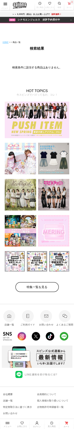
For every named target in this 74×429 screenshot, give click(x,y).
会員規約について (46, 394)
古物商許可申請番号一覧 (50, 407)
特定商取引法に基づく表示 (17, 407)
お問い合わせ (10, 413)
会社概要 (8, 394)
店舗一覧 (8, 400)
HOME (5, 42)
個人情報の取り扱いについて (52, 400)
